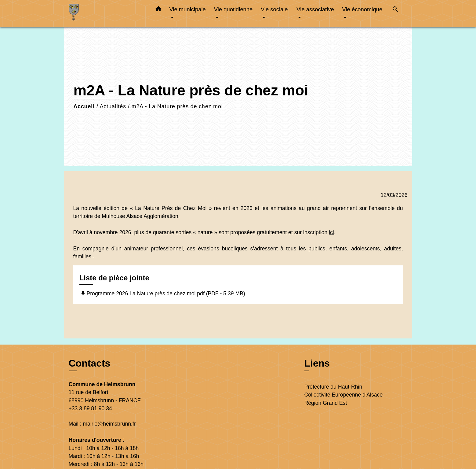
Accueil (84, 106)
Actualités (113, 106)
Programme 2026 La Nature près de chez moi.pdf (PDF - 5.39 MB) (162, 293)
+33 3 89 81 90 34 (90, 408)
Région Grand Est (325, 403)
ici (331, 232)
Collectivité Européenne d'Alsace (343, 395)
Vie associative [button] (315, 9)
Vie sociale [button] (274, 9)
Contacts (90, 363)
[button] (158, 10)
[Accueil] (107, 13)
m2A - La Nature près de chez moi (177, 106)
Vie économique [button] (362, 9)
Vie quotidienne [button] (233, 9)
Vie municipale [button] (187, 9)
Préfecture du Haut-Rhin (333, 387)
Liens (317, 363)
